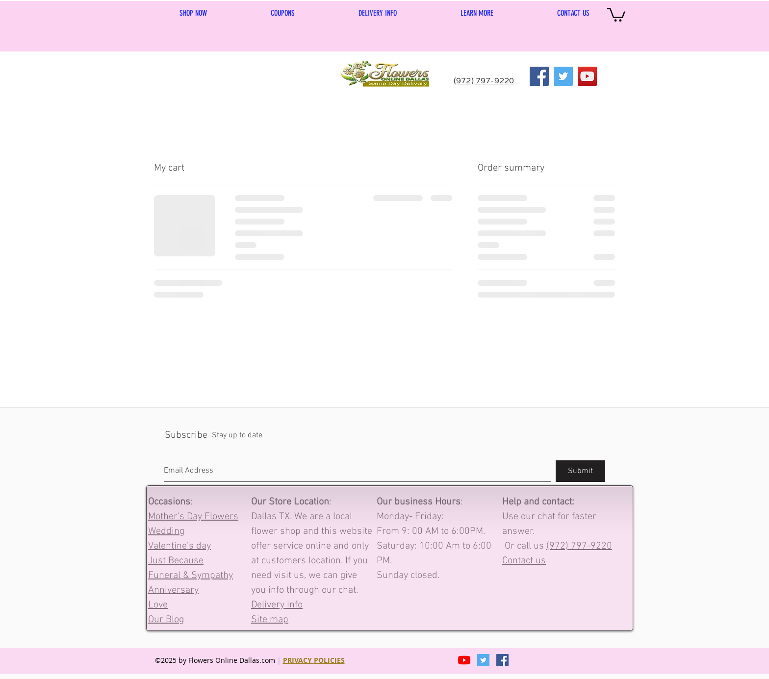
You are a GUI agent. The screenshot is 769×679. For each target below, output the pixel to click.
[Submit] (580, 471)
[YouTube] (587, 76)
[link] (616, 14)
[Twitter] (563, 76)
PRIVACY (298, 660)
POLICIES (329, 660)
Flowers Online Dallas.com (232, 660)
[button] (477, 13)
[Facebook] (539, 76)
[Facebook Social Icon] (502, 660)
